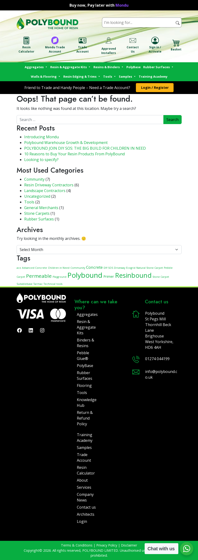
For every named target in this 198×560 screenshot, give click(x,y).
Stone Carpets (37, 213)
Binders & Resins (85, 342)
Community (34, 179)
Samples (84, 447)
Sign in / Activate (155, 45)
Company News (85, 497)
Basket (176, 45)
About (82, 480)
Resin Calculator (26, 45)
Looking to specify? (41, 159)
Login (82, 521)
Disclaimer (129, 545)
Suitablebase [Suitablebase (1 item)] (24, 284)
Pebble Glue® (83, 355)
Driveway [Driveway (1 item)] (119, 267)
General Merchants (41, 207)
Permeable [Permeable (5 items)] (39, 276)
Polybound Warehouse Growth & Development (66, 142)
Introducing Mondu (41, 136)
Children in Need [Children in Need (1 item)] (58, 267)
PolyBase (133, 67)
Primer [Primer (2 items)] (108, 276)
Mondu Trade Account (55, 45)
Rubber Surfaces (158, 67)
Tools (109, 76)
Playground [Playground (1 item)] (59, 276)
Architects (85, 514)
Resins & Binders (108, 67)
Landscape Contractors (44, 190)
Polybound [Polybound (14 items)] (84, 275)
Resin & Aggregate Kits (86, 327)
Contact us (86, 507)
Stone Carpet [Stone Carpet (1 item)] (160, 276)
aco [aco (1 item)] (19, 267)
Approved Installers (108, 45)
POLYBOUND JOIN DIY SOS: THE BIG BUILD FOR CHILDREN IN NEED (85, 148)
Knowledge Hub (87, 402)
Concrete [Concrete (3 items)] (94, 267)
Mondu (122, 5)
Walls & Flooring (46, 76)
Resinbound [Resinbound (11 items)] (133, 275)
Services (84, 487)
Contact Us (133, 45)
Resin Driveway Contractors (49, 185)
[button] (155, 87)
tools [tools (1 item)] (59, 284)
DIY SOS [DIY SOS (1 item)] (108, 267)
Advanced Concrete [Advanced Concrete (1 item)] (34, 267)
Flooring (84, 385)
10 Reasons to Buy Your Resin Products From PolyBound (74, 154)
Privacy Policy (106, 545)
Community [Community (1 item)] (77, 267)
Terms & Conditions (76, 545)
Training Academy (153, 76)
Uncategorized (37, 196)
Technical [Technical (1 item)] (49, 284)
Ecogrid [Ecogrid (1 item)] (130, 267)
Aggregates (87, 314)
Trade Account (82, 45)
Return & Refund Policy (85, 418)
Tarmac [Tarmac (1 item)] (38, 284)
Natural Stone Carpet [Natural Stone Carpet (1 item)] (149, 267)
